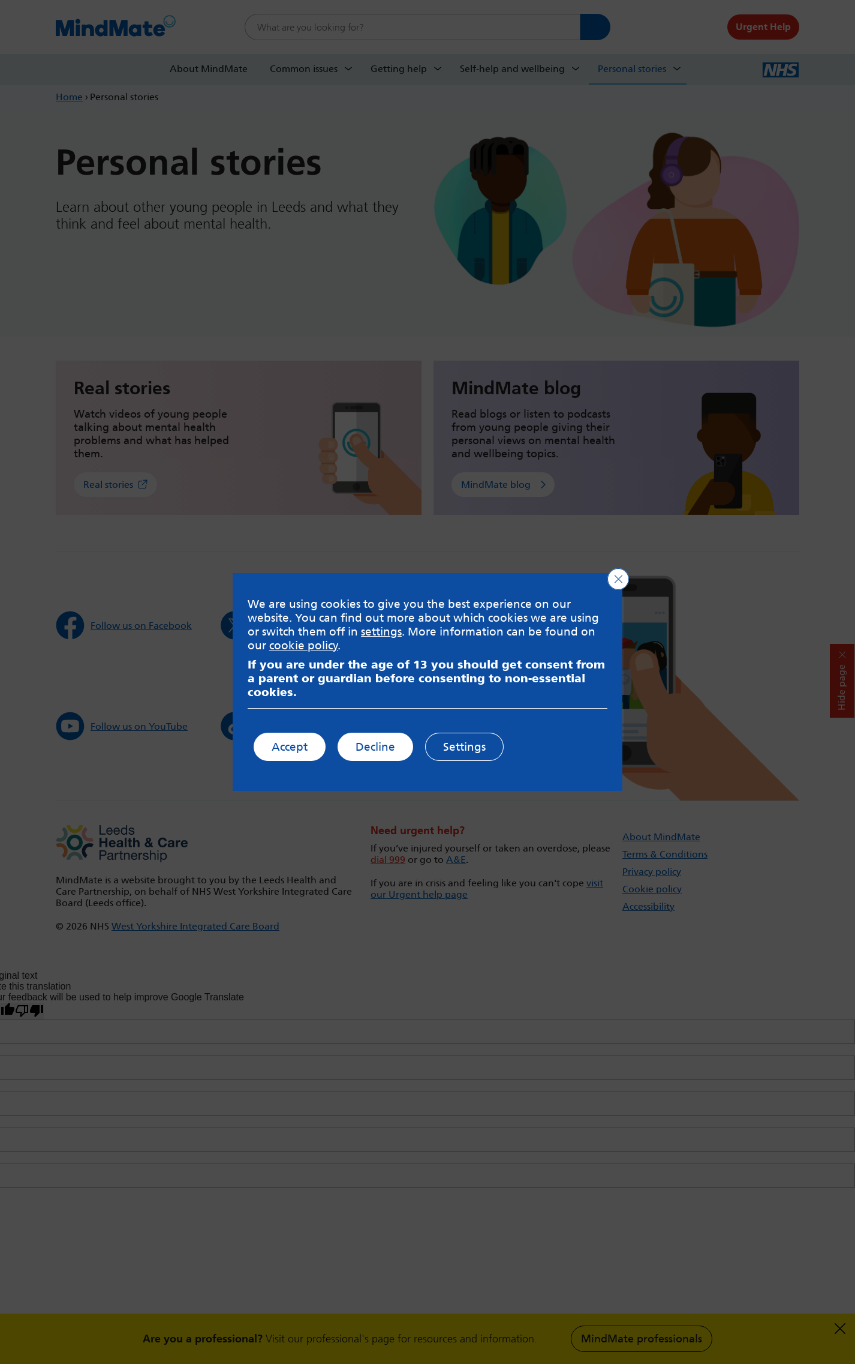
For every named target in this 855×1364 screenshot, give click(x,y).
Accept (290, 747)
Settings (464, 747)
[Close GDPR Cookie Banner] (618, 579)
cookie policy (303, 645)
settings (381, 631)
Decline (375, 747)
